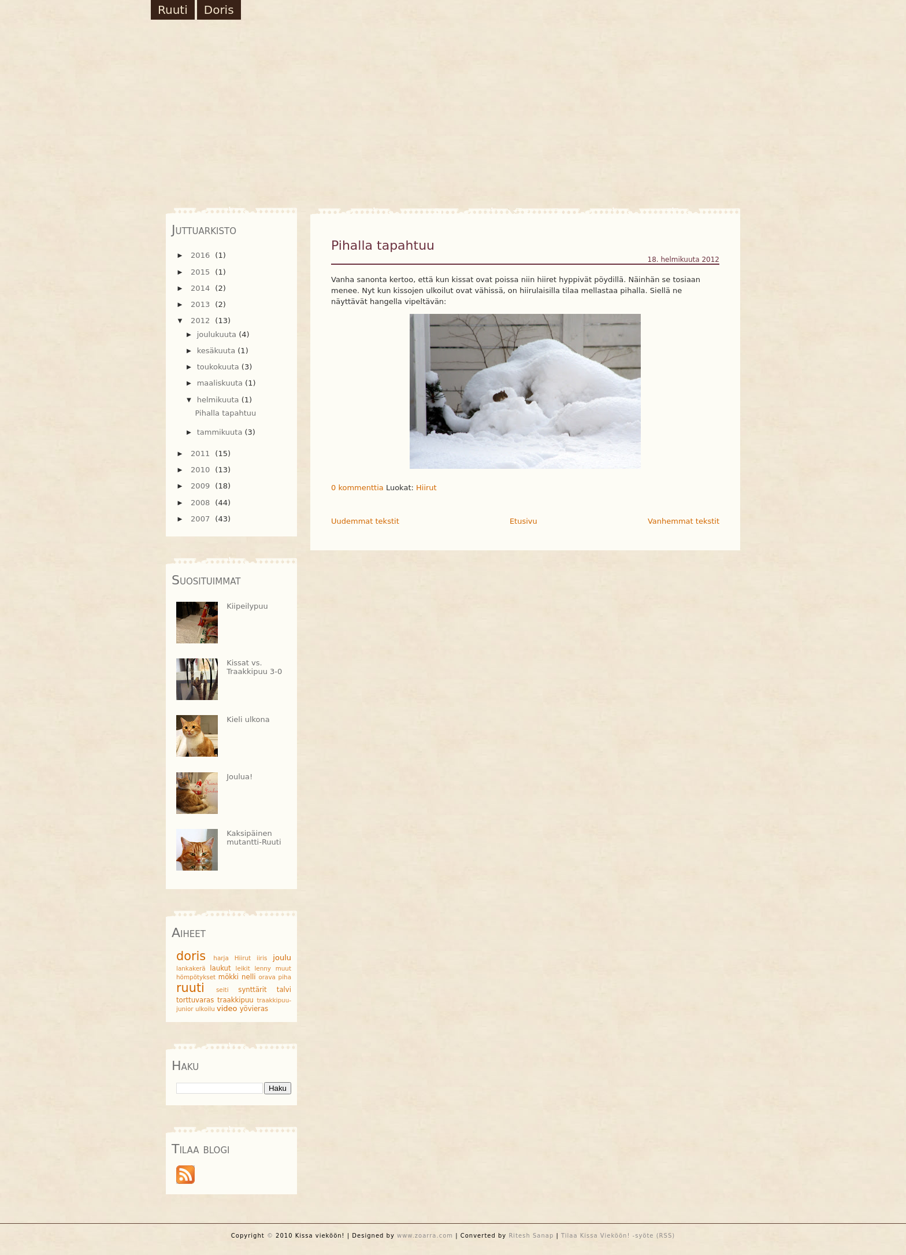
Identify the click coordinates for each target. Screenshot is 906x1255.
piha (285, 976)
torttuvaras (195, 1000)
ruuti (190, 988)
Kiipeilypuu (247, 606)
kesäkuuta (217, 350)
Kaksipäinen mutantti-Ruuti (253, 837)
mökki (228, 977)
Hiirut (426, 487)
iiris (262, 957)
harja (220, 957)
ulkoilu (205, 1008)
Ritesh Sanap (531, 1235)
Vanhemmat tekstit (683, 521)
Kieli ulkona (248, 719)
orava (267, 976)
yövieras (254, 1009)
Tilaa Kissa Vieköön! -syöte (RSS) (618, 1235)
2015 (201, 272)
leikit (243, 968)
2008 (201, 502)
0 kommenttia (357, 487)
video (227, 1008)
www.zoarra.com (425, 1235)
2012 (201, 320)
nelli (248, 977)
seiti (222, 989)
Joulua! (239, 776)
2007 (201, 518)
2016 (201, 255)
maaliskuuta (221, 383)
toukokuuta (219, 366)
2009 (201, 486)
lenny (262, 968)
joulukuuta (218, 334)
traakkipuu (235, 1000)
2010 (201, 469)
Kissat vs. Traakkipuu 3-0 (254, 667)
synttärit (252, 990)
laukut (220, 968)
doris (191, 956)
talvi (284, 990)
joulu (282, 957)
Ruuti (173, 10)
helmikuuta (219, 399)
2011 (201, 453)
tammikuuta (221, 432)
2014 (201, 288)
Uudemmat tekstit (365, 521)
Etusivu (523, 521)
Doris (219, 10)
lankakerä (191, 968)
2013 (201, 304)
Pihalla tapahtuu (383, 245)
